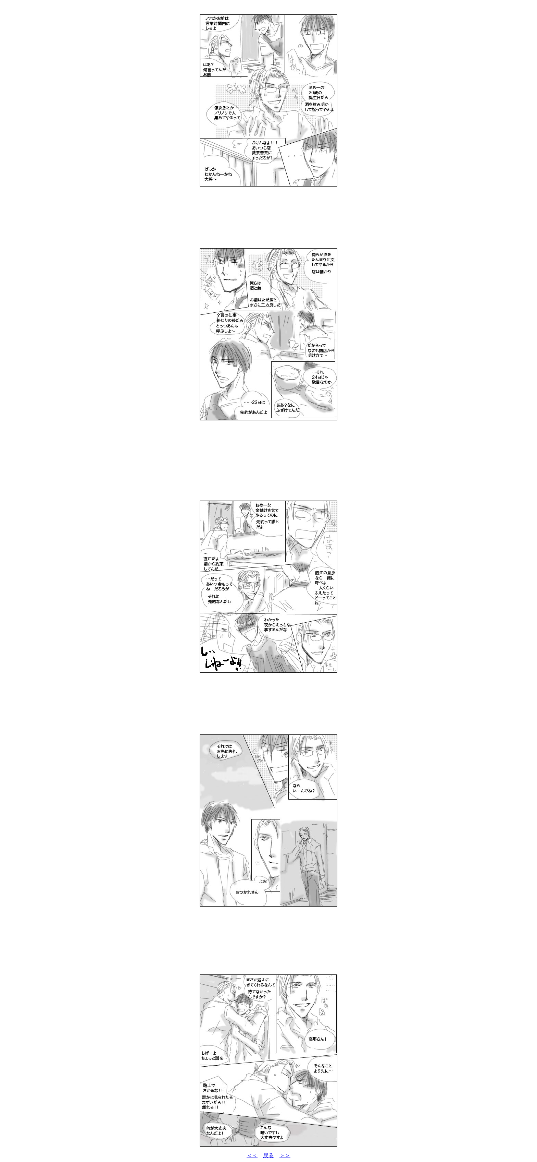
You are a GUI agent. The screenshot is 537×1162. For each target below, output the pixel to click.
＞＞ (284, 1155)
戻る (268, 1155)
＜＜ (252, 1155)
